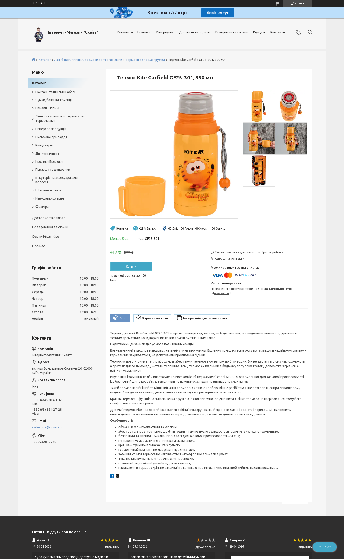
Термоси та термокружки (145, 60)
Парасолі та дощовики (52, 169)
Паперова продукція (50, 129)
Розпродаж (165, 32)
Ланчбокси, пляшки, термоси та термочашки (88, 60)
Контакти (277, 32)
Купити (131, 266)
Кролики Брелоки (49, 161)
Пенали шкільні (47, 108)
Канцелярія (44, 145)
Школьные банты (48, 190)
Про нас (38, 246)
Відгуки (259, 32)
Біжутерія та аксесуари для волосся (56, 180)
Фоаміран (42, 207)
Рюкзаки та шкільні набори (55, 92)
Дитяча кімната (47, 153)
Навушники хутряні (49, 198)
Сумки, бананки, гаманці (53, 100)
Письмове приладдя (51, 137)
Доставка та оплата (194, 32)
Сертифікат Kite (45, 236)
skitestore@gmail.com (48, 427)
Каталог (123, 32)
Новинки (143, 32)
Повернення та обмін (231, 32)
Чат (324, 547)
